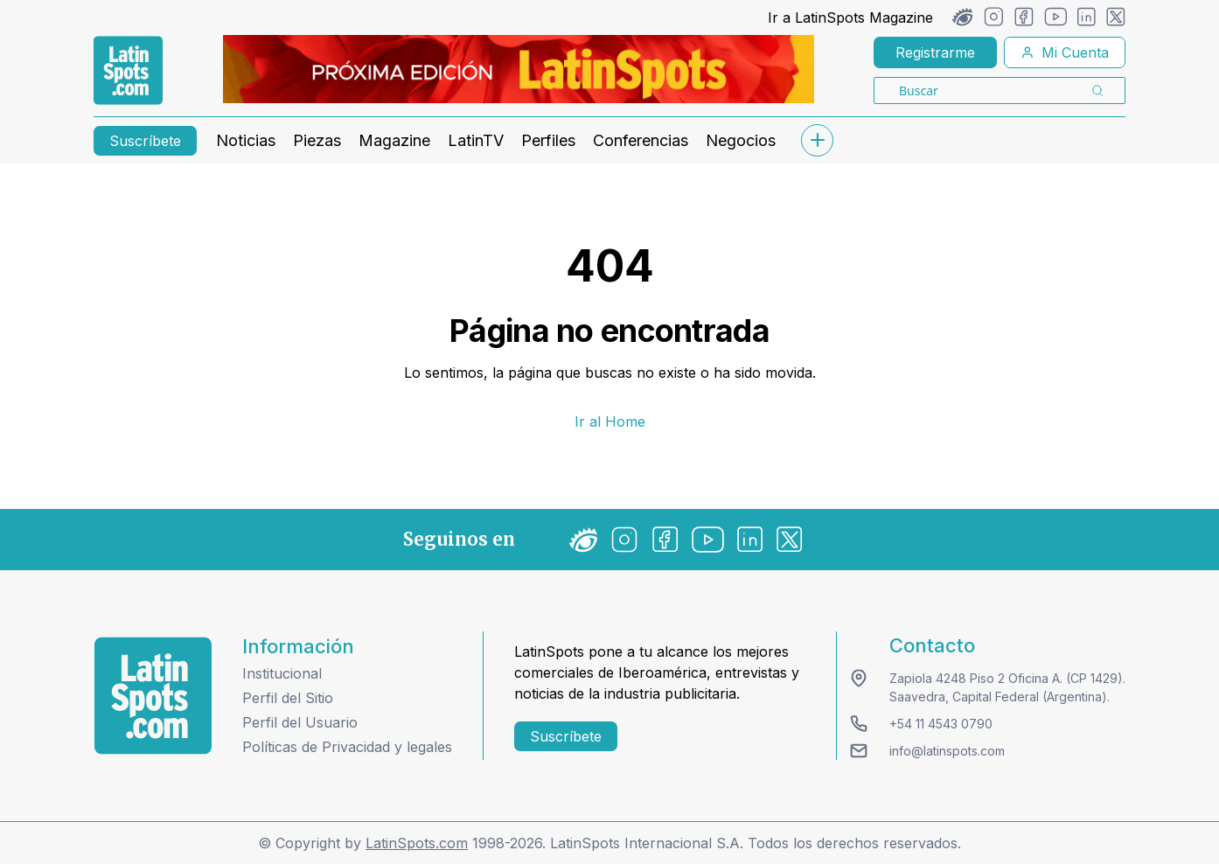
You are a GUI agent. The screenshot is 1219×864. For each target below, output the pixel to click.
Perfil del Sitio (287, 698)
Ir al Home (610, 421)
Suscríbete (145, 141)
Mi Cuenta (1064, 52)
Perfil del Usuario (300, 722)
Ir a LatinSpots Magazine (850, 17)
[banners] (518, 69)
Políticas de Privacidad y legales (347, 747)
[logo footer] (153, 696)
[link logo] (128, 71)
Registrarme (935, 52)
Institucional (282, 673)
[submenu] (816, 140)
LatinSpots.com (417, 843)
